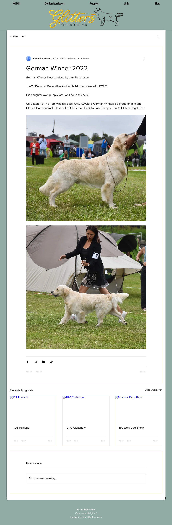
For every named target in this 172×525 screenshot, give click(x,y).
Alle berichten (17, 36)
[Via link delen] (51, 361)
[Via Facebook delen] (27, 361)
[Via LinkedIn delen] (43, 361)
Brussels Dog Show (131, 427)
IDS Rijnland (21, 427)
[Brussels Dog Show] (138, 409)
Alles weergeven (153, 389)
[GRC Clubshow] (86, 409)
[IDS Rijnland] (33, 409)
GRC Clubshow (76, 427)
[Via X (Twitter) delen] (35, 361)
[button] (158, 36)
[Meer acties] (144, 58)
